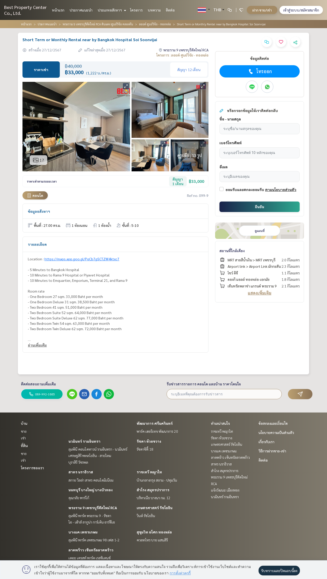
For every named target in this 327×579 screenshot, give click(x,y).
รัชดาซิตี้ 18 (145, 449)
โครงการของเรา (32, 467)
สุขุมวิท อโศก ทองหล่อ (154, 532)
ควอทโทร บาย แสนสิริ (152, 540)
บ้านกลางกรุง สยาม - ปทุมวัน (157, 480)
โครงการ (136, 10)
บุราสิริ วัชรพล (78, 462)
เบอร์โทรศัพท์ (230, 142)
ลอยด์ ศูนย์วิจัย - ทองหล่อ (155, 24)
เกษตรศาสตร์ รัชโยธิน (154, 507)
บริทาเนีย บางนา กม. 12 (153, 497)
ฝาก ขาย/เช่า (262, 10)
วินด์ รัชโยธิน (146, 515)
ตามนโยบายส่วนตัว (280, 189)
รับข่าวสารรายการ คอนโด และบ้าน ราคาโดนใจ (204, 384)
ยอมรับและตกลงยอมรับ (245, 189)
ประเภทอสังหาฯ (111, 10)
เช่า (23, 438)
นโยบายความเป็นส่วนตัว (276, 432)
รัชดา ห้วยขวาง (149, 441)
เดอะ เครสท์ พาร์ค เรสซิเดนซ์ (89, 557)
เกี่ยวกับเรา (266, 441)
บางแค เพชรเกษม (83, 532)
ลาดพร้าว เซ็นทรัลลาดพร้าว (90, 550)
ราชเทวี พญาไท (149, 472)
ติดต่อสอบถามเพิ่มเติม (38, 384)
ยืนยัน (259, 206)
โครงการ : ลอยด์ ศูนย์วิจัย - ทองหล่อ (182, 55)
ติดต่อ (170, 10)
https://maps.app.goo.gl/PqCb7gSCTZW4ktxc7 (81, 259)
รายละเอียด (37, 244)
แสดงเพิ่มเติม (259, 293)
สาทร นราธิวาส (80, 472)
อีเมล (223, 166)
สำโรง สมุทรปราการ (153, 489)
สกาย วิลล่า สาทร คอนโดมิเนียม (90, 480)
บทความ (154, 10)
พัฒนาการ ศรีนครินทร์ (155, 423)
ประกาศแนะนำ (80, 10)
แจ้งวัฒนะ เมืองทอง (225, 490)
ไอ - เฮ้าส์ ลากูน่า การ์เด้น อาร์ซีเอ (91, 522)
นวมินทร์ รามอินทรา (84, 441)
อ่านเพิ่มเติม (37, 345)
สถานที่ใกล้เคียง (232, 250)
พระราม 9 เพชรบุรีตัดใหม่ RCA (92, 507)
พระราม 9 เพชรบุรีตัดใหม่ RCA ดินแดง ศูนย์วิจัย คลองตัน (98, 24)
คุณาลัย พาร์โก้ (78, 497)
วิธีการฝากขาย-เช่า (272, 451)
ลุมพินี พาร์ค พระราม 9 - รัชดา (89, 515)
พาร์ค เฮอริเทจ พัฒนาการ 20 (157, 431)
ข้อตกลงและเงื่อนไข (273, 423)
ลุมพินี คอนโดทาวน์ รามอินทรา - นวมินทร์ (97, 449)
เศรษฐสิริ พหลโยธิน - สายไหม (89, 455)
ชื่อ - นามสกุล (230, 119)
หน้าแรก (58, 10)
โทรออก (260, 71)
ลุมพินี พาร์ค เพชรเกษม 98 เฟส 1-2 (94, 540)
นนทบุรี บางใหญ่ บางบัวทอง (90, 489)
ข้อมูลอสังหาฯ (39, 211)
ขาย (24, 431)
